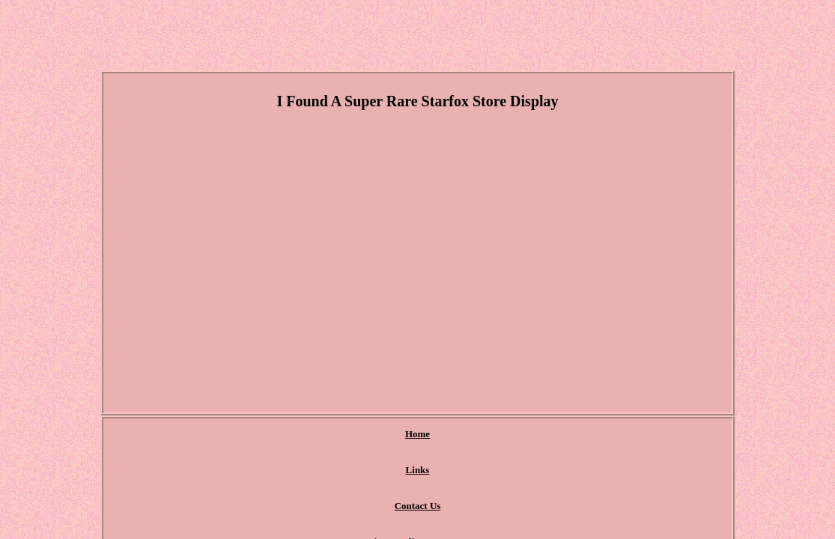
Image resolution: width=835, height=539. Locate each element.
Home (241, 434)
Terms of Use (563, 434)
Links (292, 434)
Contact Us (353, 434)
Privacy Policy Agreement (456, 434)
